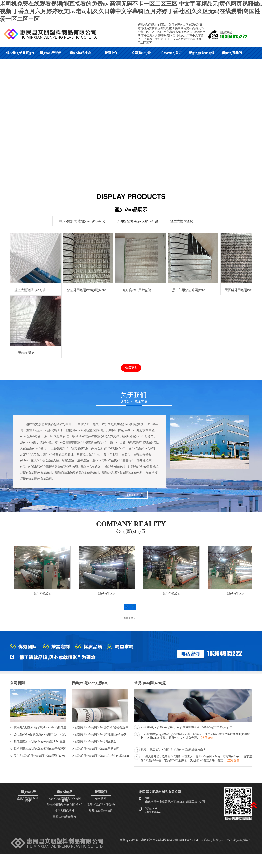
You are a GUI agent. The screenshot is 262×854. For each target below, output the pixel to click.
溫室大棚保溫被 (181, 221)
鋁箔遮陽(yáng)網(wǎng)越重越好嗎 (97, 748)
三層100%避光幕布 (64, 816)
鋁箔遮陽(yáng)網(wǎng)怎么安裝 (95, 741)
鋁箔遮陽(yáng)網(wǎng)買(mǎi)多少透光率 (101, 727)
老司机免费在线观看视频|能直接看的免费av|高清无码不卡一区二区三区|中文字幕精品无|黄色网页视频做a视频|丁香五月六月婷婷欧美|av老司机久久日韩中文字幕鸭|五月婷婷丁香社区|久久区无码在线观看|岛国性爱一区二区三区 (131, 11)
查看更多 (131, 367)
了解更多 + (132, 494)
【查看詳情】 (207, 737)
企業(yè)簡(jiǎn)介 (28, 798)
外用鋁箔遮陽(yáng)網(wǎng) (137, 221)
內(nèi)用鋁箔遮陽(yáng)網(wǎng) (82, 221)
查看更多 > (129, 618)
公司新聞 (100, 798)
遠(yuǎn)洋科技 (242, 840)
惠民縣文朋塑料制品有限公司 (159, 840)
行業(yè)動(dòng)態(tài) (101, 804)
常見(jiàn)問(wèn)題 (101, 810)
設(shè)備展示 (42, 593)
